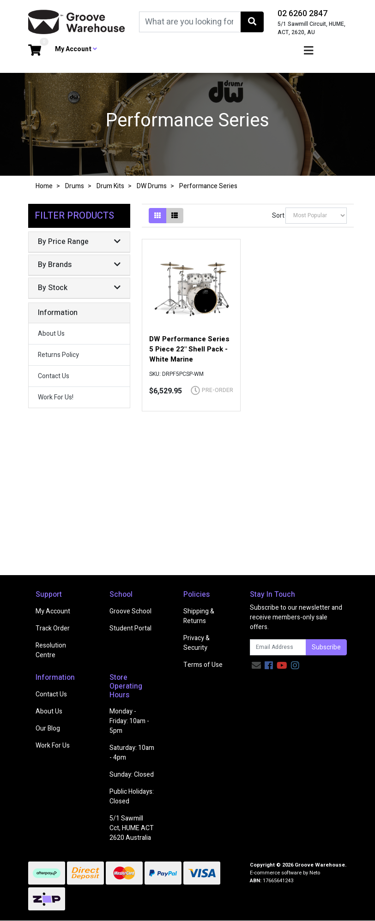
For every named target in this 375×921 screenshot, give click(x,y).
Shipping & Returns (198, 616)
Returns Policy (58, 355)
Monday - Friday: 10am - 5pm (129, 721)
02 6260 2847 (302, 13)
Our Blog (48, 728)
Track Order (53, 628)
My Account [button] (76, 49)
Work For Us (53, 745)
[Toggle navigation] (308, 51)
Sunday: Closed (131, 774)
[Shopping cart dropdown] (34, 51)
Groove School (130, 611)
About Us (51, 334)
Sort (277, 215)
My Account (53, 611)
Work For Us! (55, 397)
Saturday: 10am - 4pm (131, 752)
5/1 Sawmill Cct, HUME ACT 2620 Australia (131, 828)
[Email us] (256, 665)
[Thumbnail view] (157, 215)
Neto (314, 873)
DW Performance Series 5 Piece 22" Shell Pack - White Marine (189, 349)
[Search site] (252, 22)
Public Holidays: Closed (131, 796)
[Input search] (190, 22)
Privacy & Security (196, 643)
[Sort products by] (316, 216)
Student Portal (130, 628)
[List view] (174, 215)
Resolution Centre (51, 650)
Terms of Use (203, 665)
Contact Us (53, 376)
